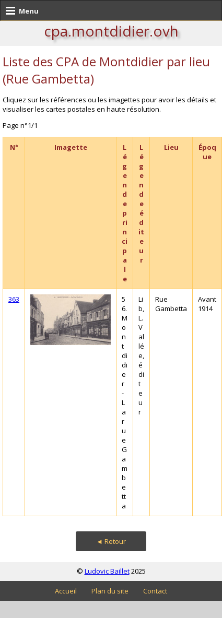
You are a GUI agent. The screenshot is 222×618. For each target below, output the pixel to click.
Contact (155, 591)
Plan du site (109, 591)
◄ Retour (111, 541)
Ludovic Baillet (107, 571)
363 (13, 299)
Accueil (66, 591)
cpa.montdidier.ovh (111, 31)
